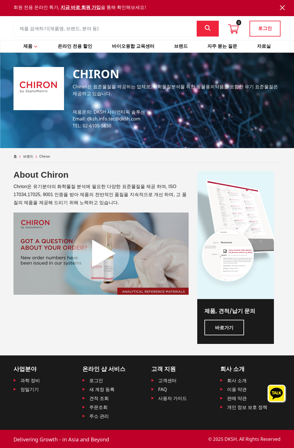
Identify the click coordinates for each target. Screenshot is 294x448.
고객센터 (167, 380)
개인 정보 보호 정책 (247, 407)
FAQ (162, 389)
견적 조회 (99, 398)
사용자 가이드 (172, 398)
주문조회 (98, 407)
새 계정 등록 (102, 389)
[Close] (282, 7)
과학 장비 (30, 380)
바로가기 (224, 327)
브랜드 (28, 156)
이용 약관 (237, 389)
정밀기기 (29, 389)
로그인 (265, 28)
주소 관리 (99, 416)
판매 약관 (237, 398)
